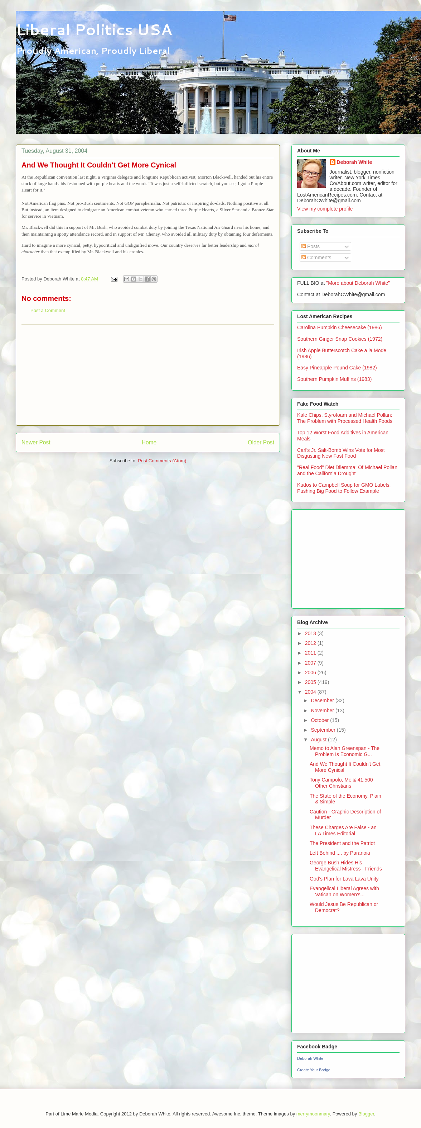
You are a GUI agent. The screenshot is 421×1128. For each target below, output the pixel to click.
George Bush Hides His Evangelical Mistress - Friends (346, 866)
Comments (316, 257)
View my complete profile (325, 209)
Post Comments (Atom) (162, 460)
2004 (311, 692)
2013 (311, 633)
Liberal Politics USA (94, 29)
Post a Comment (47, 310)
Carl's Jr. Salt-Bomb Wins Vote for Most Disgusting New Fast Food (341, 453)
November (323, 710)
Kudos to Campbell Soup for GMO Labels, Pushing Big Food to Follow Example (344, 488)
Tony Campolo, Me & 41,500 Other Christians (341, 783)
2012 (311, 643)
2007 (311, 663)
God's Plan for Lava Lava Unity (344, 879)
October (320, 720)
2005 (311, 682)
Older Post (261, 442)
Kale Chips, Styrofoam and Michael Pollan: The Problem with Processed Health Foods (344, 418)
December (323, 700)
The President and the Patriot (342, 843)
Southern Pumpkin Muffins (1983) (334, 379)
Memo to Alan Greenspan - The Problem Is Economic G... (344, 751)
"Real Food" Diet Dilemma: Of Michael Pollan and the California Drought (347, 470)
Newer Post (35, 442)
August (319, 739)
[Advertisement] (148, 375)
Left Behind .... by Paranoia (340, 853)
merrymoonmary (313, 1114)
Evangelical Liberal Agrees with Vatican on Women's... (344, 891)
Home (149, 442)
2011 (311, 653)
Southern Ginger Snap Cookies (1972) (339, 339)
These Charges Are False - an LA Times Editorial (343, 830)
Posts (310, 246)
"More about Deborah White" (358, 283)
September (324, 730)
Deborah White (354, 162)
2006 (311, 672)
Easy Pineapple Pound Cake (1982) (337, 368)
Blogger (366, 1114)
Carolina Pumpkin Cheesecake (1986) (339, 327)
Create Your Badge (313, 1070)
